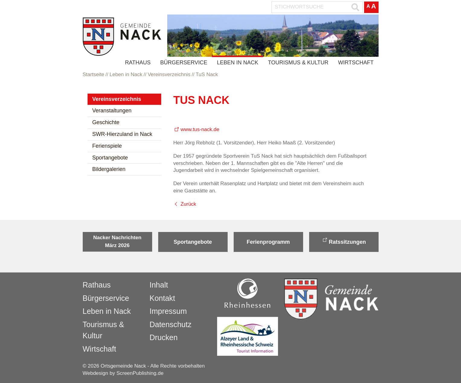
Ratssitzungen (347, 242)
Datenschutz (170, 324)
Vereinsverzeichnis (116, 99)
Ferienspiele (107, 146)
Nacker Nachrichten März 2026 (117, 241)
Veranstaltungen (112, 111)
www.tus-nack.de (200, 129)
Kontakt (162, 298)
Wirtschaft (356, 63)
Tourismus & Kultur (298, 63)
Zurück (188, 204)
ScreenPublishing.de (140, 373)
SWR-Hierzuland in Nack (122, 134)
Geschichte (106, 122)
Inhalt (158, 285)
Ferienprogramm (268, 242)
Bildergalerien (109, 169)
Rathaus (138, 63)
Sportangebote (110, 158)
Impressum (168, 311)
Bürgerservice (183, 63)
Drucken (163, 337)
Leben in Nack (237, 63)
